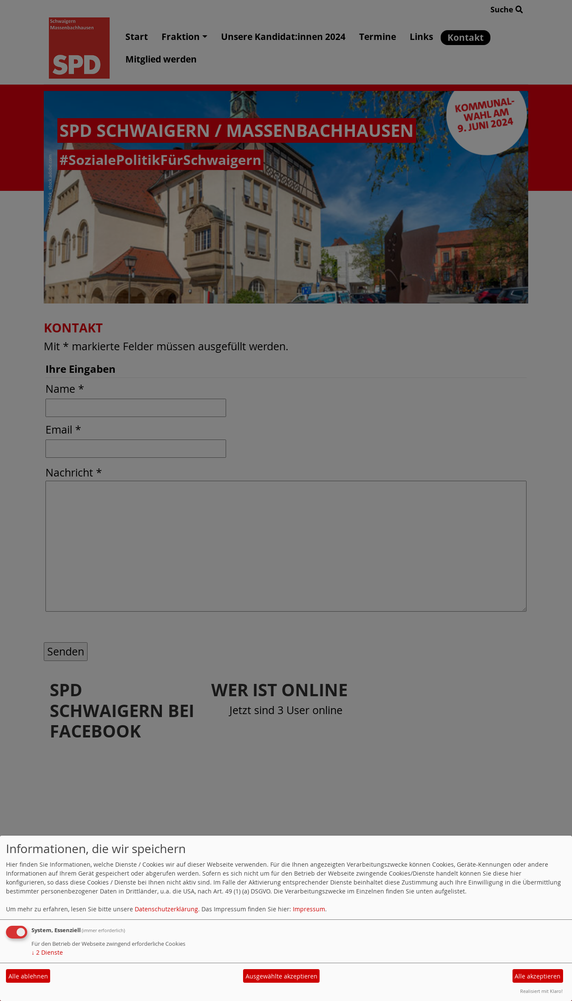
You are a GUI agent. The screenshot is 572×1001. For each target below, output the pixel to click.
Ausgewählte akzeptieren (281, 976)
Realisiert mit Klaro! (541, 991)
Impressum (309, 909)
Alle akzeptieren (538, 976)
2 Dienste (47, 952)
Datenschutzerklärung (166, 909)
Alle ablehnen (28, 976)
